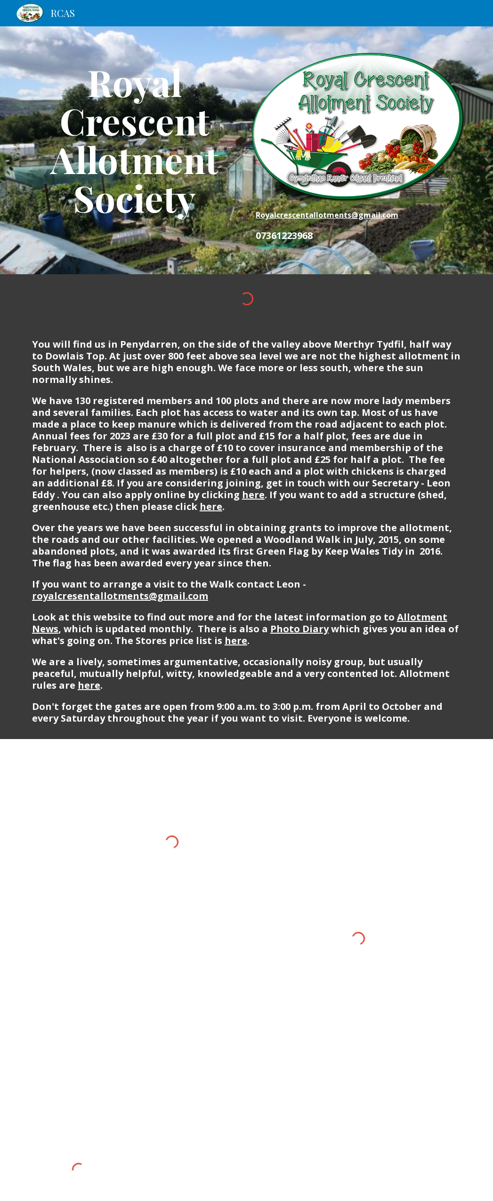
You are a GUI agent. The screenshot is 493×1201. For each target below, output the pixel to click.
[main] (134, 140)
